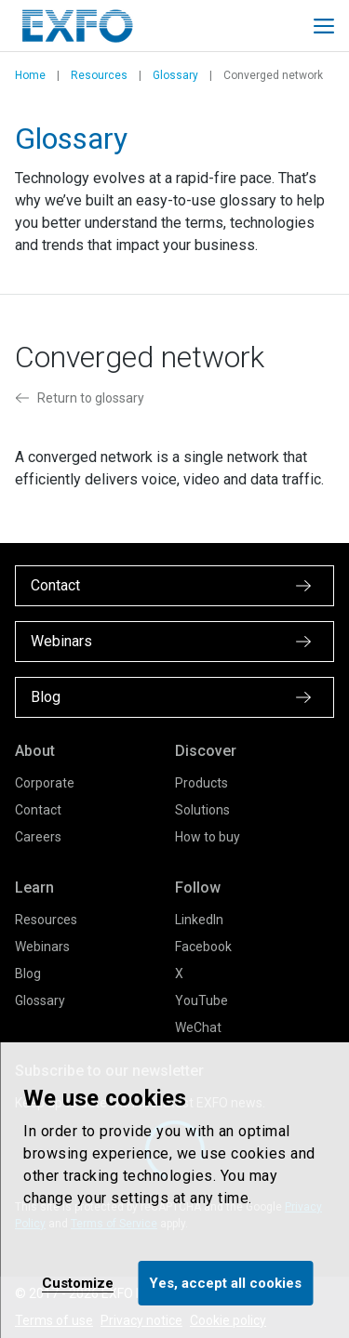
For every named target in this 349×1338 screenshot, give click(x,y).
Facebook (203, 946)
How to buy (207, 836)
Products (201, 782)
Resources (99, 75)
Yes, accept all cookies (225, 1283)
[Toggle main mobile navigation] (324, 26)
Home (30, 75)
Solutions (202, 809)
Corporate (44, 782)
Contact (38, 809)
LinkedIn (199, 919)
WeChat (198, 1027)
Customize (78, 1283)
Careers (38, 836)
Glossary (175, 75)
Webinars (42, 946)
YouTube (201, 1000)
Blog (28, 973)
